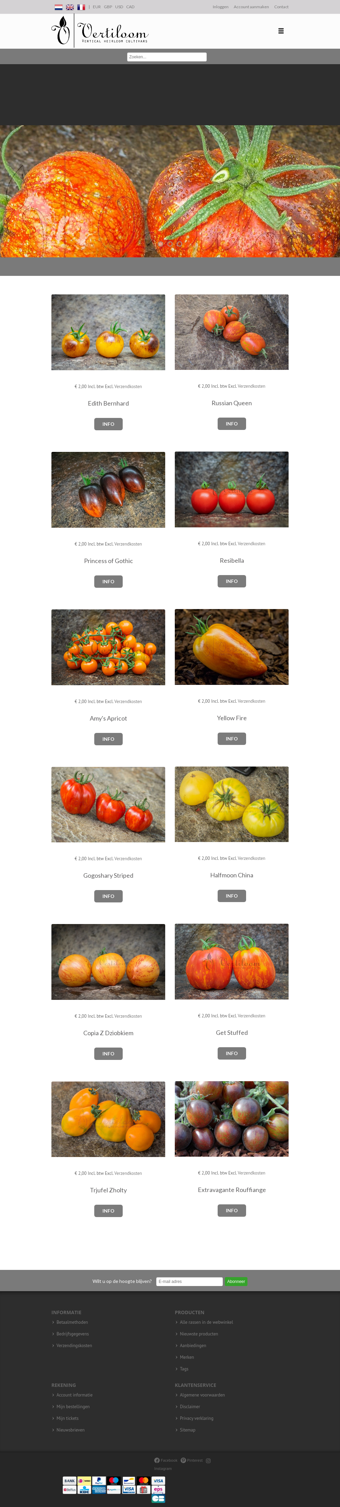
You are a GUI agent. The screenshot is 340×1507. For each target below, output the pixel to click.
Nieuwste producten (199, 1334)
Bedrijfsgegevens (73, 1334)
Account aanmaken (251, 6)
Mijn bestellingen (73, 1407)
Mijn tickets (67, 1418)
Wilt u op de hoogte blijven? (122, 1281)
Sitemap (187, 1430)
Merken (187, 1357)
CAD (130, 6)
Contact (281, 6)
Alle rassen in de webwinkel (206, 1322)
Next (333, 161)
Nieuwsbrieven (71, 1430)
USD (119, 6)
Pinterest (192, 1460)
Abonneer (236, 1281)
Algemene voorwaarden (202, 1395)
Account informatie (75, 1395)
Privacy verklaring (197, 1418)
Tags (184, 1369)
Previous (7, 161)
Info (108, 424)
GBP (108, 6)
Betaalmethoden (72, 1322)
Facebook (165, 1460)
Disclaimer (190, 1407)
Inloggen (221, 6)
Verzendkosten (128, 386)
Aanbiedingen (193, 1345)
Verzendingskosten (74, 1345)
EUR (97, 6)
